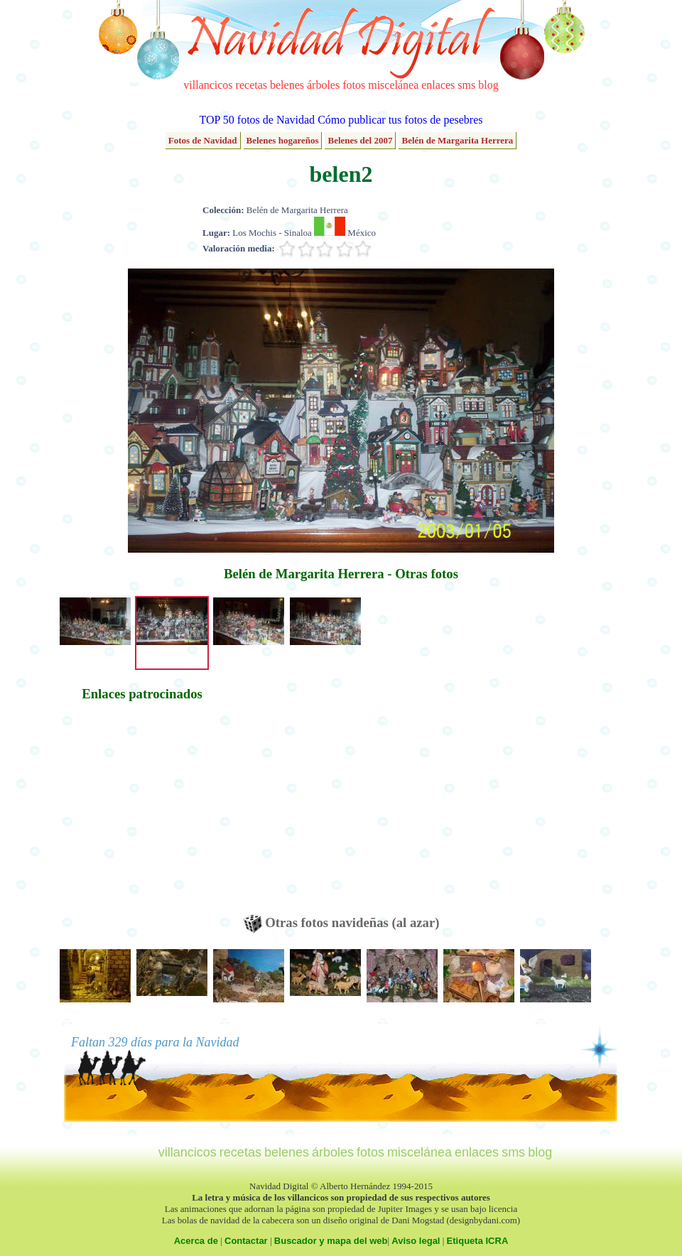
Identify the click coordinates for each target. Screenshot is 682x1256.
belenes (287, 85)
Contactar (246, 1240)
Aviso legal (415, 1240)
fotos (353, 85)
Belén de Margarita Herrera (457, 140)
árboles (323, 85)
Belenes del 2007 (360, 140)
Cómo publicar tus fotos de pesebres (400, 120)
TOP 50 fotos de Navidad (257, 120)
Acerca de (196, 1240)
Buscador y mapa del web (331, 1240)
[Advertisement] (142, 814)
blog (488, 85)
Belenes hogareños (283, 140)
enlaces (438, 85)
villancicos (207, 85)
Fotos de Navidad (202, 140)
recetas (251, 85)
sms (466, 85)
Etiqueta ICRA (478, 1240)
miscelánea (393, 85)
